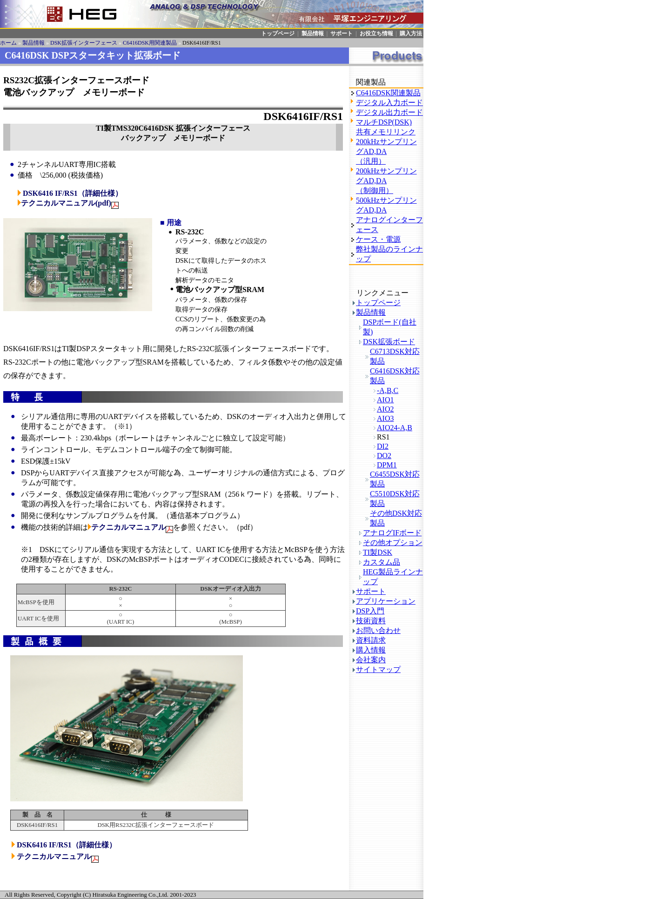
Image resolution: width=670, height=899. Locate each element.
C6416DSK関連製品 (388, 93)
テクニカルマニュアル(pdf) (66, 203)
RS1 (383, 437)
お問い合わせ (378, 630)
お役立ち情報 (376, 33)
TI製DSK (377, 552)
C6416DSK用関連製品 (150, 43)
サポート (341, 33)
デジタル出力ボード (389, 112)
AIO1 (385, 400)
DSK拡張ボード (389, 342)
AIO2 (385, 409)
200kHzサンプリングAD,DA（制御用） (386, 180)
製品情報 (313, 33)
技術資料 (371, 621)
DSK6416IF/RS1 (201, 43)
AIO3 (385, 418)
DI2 (383, 446)
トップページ (278, 33)
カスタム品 (381, 562)
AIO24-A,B (394, 428)
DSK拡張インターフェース (83, 43)
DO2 (384, 455)
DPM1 (387, 465)
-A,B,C (387, 390)
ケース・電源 (378, 239)
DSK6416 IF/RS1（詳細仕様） (72, 193)
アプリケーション (385, 601)
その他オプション (392, 542)
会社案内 (371, 660)
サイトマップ (378, 669)
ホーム (8, 43)
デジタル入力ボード (389, 103)
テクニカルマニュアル (127, 527)
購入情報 (371, 650)
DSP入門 (370, 611)
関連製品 (371, 82)
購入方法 (411, 33)
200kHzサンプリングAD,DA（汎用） (386, 151)
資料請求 (371, 640)
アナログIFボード (392, 533)
